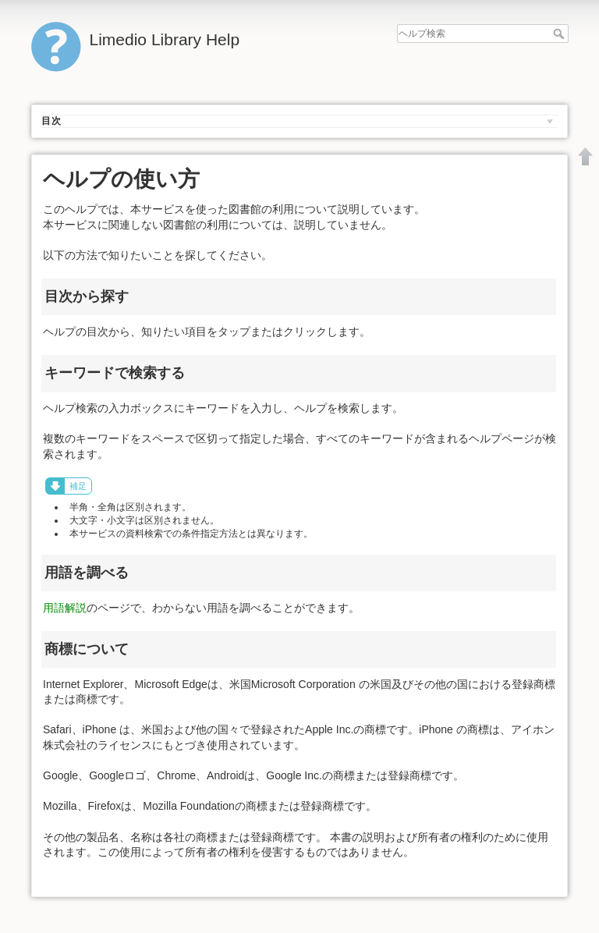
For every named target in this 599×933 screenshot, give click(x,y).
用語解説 (65, 607)
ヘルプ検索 (560, 33)
